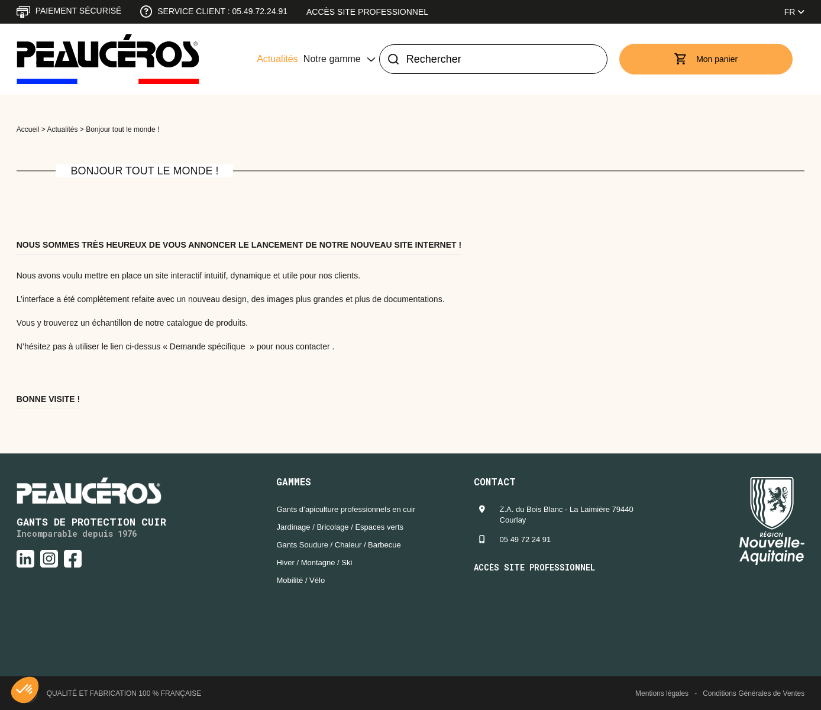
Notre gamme (332, 59)
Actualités (277, 59)
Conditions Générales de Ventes (753, 693)
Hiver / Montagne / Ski (314, 562)
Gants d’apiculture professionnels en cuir (345, 509)
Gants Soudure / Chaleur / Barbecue (338, 544)
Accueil (28, 129)
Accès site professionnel (367, 12)
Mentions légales (662, 693)
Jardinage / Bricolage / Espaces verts (339, 527)
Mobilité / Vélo (300, 580)
